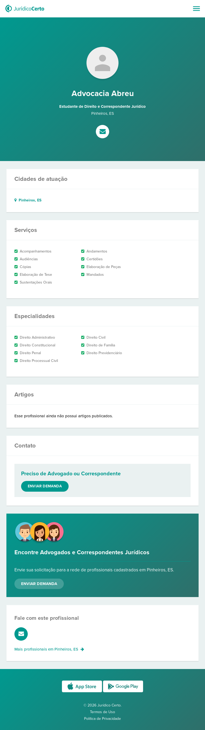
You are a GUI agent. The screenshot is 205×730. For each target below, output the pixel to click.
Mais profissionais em (49, 649)
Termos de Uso (102, 712)
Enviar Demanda (39, 583)
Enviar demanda (45, 486)
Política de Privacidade (102, 718)
